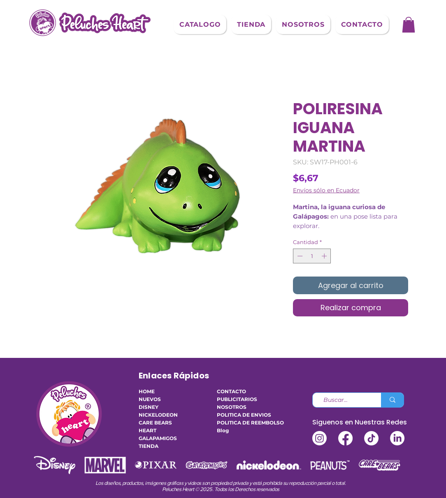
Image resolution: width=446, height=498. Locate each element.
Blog (223, 430)
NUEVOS (150, 399)
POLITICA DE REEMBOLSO (241, 423)
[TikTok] (371, 438)
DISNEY (148, 407)
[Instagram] (319, 438)
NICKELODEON (158, 415)
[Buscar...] (343, 400)
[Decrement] (299, 256)
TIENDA (148, 446)
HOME (147, 391)
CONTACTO (231, 391)
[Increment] (325, 256)
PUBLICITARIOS (237, 399)
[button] (200, 24)
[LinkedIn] (397, 438)
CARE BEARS (155, 423)
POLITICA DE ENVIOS (241, 415)
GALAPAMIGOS (158, 438)
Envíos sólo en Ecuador (326, 190)
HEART (147, 430)
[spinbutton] (312, 256)
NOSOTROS (231, 407)
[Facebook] (345, 438)
